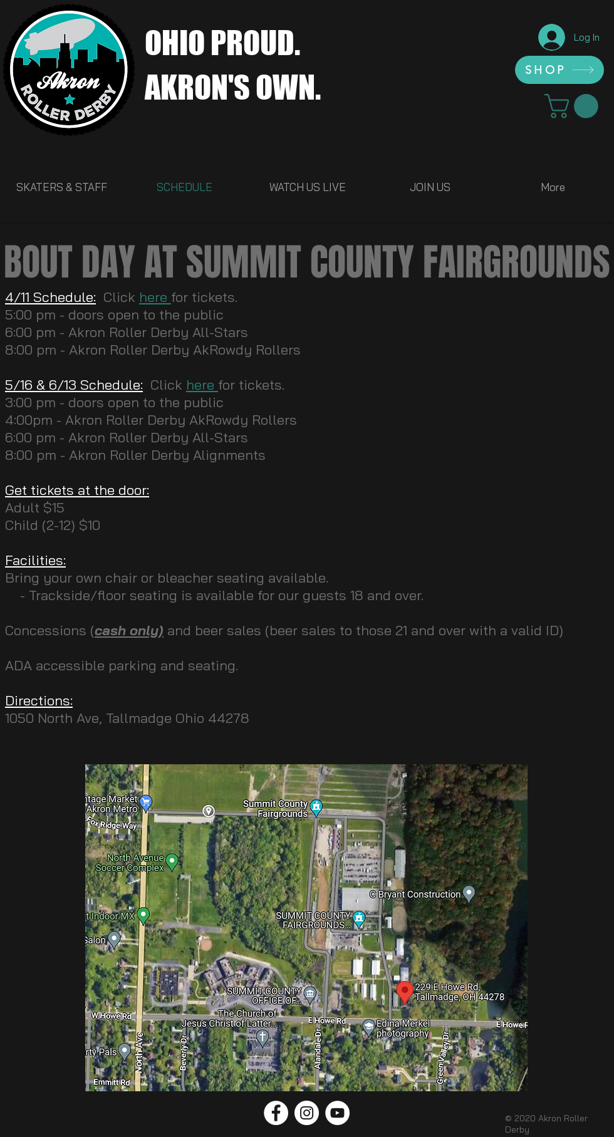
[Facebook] (276, 1113)
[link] (574, 106)
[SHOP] (559, 70)
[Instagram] (306, 1113)
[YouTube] (337, 1113)
